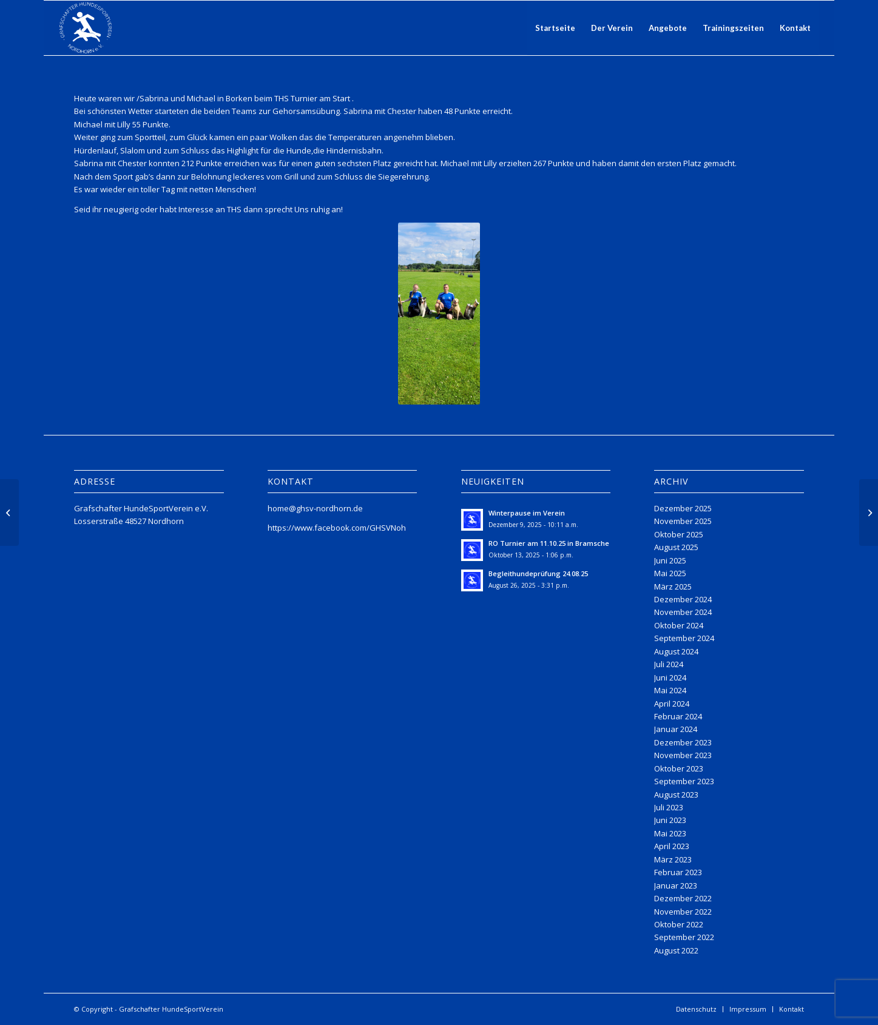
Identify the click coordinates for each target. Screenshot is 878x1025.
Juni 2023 (670, 820)
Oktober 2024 (678, 625)
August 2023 (676, 794)
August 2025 (676, 547)
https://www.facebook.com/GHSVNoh (337, 527)
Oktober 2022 (678, 924)
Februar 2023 (678, 872)
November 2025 (683, 521)
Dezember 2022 (683, 898)
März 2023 (673, 859)
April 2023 (671, 846)
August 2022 (676, 950)
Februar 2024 (678, 716)
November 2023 (683, 755)
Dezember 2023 (683, 742)
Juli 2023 (668, 807)
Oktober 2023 (678, 768)
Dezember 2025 (683, 508)
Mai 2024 (670, 690)
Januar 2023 (675, 885)
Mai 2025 (670, 573)
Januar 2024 (675, 729)
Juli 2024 (668, 664)
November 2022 (683, 911)
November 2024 (683, 612)
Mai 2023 (670, 833)
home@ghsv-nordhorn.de (315, 508)
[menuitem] (555, 28)
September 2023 (684, 781)
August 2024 (676, 651)
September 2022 (684, 937)
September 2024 (684, 638)
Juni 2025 (670, 560)
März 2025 (673, 586)
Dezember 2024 (683, 599)
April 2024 (671, 703)
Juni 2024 (670, 677)
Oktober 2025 (678, 534)
